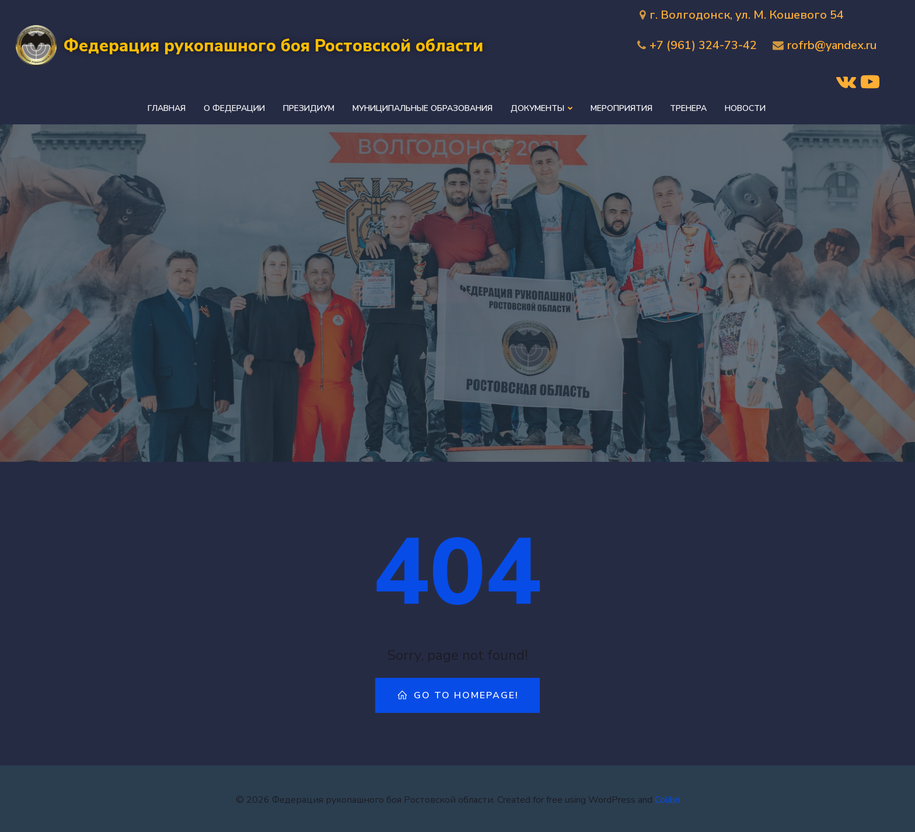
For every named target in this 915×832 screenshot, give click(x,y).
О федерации (236, 107)
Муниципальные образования (424, 107)
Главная (169, 107)
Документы (542, 107)
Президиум (310, 107)
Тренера (688, 107)
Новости (744, 107)
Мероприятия (621, 107)
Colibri (667, 797)
